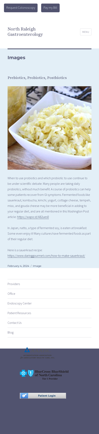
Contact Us (14, 323)
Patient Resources (19, 313)
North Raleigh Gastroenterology (25, 31)
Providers (14, 284)
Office (11, 294)
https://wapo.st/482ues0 (33, 217)
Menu (85, 32)
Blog (11, 332)
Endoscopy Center (20, 303)
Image (37, 265)
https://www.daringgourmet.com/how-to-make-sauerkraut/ (46, 256)
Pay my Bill (50, 7)
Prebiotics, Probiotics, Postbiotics (37, 78)
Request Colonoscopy (20, 7)
